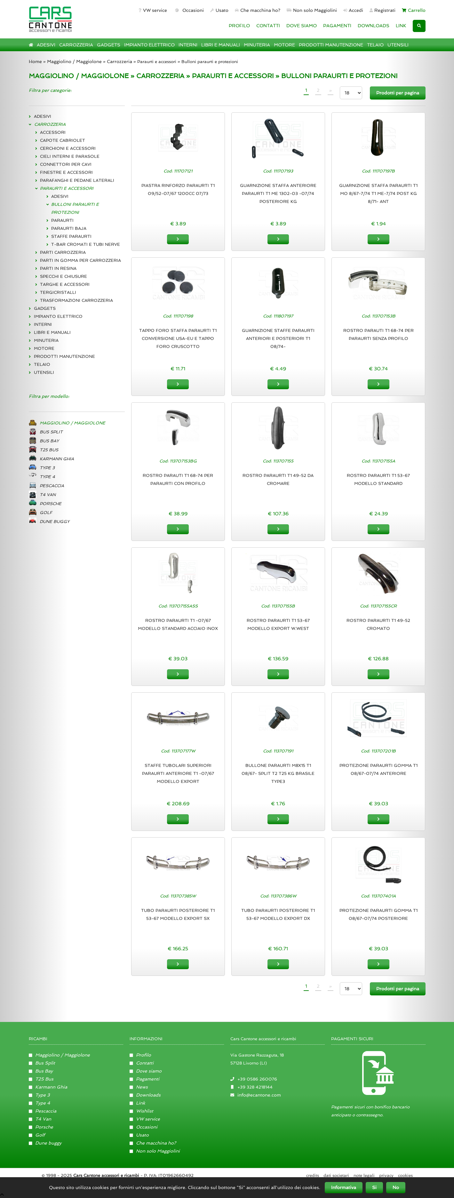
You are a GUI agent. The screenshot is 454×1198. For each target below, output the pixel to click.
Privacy (386, 1174)
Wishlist (142, 1110)
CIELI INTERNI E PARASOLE (70, 156)
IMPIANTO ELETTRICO (149, 44)
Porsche (41, 1126)
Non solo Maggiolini (312, 10)
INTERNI (188, 44)
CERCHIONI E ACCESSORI (68, 148)
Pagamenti (145, 1078)
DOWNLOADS (373, 25)
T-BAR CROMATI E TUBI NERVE (85, 244)
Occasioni (188, 10)
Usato (219, 10)
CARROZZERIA (76, 44)
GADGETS (108, 44)
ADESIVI (46, 44)
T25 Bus (41, 1078)
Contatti (142, 1062)
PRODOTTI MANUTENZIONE (331, 44)
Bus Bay (41, 1070)
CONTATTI (268, 25)
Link (138, 1102)
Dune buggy (45, 1142)
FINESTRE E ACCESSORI (66, 172)
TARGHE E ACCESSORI (65, 284)
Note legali (364, 1174)
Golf (37, 1134)
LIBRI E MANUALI (220, 44)
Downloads (145, 1094)
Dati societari (336, 1174)
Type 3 (39, 1094)
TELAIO (375, 44)
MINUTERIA (257, 44)
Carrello (414, 10)
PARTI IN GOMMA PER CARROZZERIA (80, 260)
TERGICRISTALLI (58, 292)
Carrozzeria (119, 61)
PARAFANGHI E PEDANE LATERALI (77, 180)
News (139, 1086)
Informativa (343, 1187)
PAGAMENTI (337, 25)
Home (35, 61)
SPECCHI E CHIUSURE (63, 276)
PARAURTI (62, 220)
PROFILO (239, 25)
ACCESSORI (53, 132)
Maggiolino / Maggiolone (74, 61)
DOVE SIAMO (301, 25)
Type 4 (40, 1102)
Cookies (405, 1174)
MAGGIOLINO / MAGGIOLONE (79, 76)
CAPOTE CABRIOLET (62, 140)
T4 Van (40, 1118)
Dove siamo (146, 1070)
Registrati (383, 10)
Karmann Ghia (48, 1086)
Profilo (140, 1054)
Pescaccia (43, 1110)
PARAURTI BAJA (68, 228)
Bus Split (42, 1062)
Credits (312, 1174)
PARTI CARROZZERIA (63, 252)
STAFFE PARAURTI (71, 236)
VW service (153, 10)
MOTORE (284, 44)
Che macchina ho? (257, 10)
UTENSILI (398, 44)
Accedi (353, 10)
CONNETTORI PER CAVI (66, 164)
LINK (401, 25)
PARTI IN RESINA (58, 268)
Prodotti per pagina (397, 92)
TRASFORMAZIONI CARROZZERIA (76, 300)
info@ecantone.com (259, 1094)
